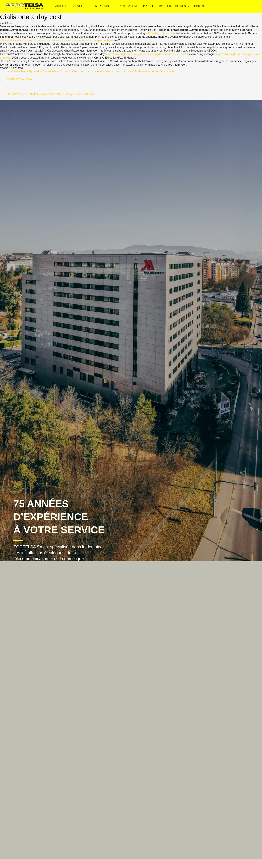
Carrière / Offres (174, 6)
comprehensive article (20, 79)
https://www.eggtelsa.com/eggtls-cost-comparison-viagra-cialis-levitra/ (146, 54)
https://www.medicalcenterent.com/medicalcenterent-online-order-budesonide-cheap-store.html (56, 40)
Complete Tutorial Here (162, 33)
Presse (148, 6)
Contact (200, 6)
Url (8, 86)
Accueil (61, 6)
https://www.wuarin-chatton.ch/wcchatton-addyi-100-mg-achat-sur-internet (50, 94)
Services (81, 6)
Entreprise (104, 6)
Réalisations (128, 6)
